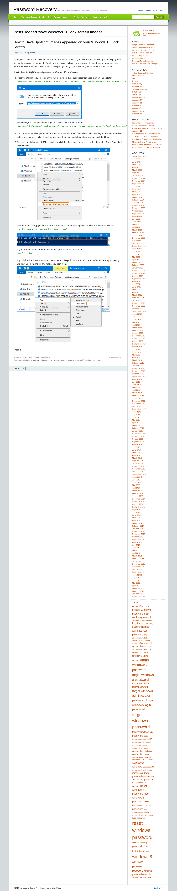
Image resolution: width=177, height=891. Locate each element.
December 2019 (138, 336)
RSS (155, 10)
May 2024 (136, 192)
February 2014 (138, 526)
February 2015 (138, 493)
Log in (161, 10)
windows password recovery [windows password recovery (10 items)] (138, 866)
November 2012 (138, 567)
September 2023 (139, 214)
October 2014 (137, 504)
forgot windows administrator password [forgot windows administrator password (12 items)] (142, 695)
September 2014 (139, 507)
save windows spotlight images (61, 360)
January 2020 (137, 333)
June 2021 (136, 287)
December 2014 (138, 499)
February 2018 (138, 396)
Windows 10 (45, 357)
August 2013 (137, 542)
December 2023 (138, 205)
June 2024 (136, 189)
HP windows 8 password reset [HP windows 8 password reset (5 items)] (142, 742)
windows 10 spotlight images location (89, 360)
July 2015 (136, 480)
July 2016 (136, 447)
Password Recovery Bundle (33, 17)
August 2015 (137, 477)
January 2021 (137, 300)
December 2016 (138, 434)
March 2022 (137, 262)
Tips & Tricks (34, 357)
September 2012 (139, 572)
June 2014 (136, 515)
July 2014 (136, 512)
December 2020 (138, 303)
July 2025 (136, 159)
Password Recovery (35, 9)
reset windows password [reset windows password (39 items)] (142, 830)
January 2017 (137, 431)
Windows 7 (136, 106)
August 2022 (137, 249)
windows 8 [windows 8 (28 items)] (142, 856)
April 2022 (136, 260)
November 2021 (138, 273)
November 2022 (138, 241)
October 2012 (137, 569)
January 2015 (137, 496)
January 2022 (137, 268)
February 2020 (138, 330)
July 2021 (136, 284)
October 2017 (137, 406)
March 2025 (137, 170)
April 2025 (136, 167)
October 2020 (137, 309)
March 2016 (137, 458)
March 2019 (137, 360)
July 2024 (136, 186)
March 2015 (137, 491)
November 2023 (138, 208)
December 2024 (138, 178)
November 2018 (138, 371)
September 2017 (139, 409)
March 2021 (137, 295)
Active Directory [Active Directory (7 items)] (140, 606)
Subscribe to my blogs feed (153, 33)
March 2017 (137, 425)
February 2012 (138, 591)
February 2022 (138, 265)
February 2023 (138, 232)
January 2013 (137, 561)
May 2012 (136, 583)
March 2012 (137, 588)
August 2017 (137, 412)
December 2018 (138, 368)
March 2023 (137, 230)
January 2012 (137, 594)
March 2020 (137, 328)
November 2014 (138, 501)
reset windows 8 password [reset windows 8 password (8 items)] (140, 797)
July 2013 (136, 545)
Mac (134, 78)
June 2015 (136, 483)
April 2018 (136, 390)
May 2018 (136, 387)
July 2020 (136, 317)
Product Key (137, 84)
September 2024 (139, 184)
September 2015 (139, 474)
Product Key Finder (81, 17)
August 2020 (137, 314)
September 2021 (139, 279)
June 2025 (136, 162)
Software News (138, 87)
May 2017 (136, 420)
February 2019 (138, 363)
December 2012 (138, 564)
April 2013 (136, 553)
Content (148, 10)
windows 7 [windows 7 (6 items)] (145, 851)
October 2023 (137, 211)
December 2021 (138, 271)
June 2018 (136, 385)
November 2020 (138, 306)
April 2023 (136, 227)
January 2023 (137, 235)
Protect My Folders (101, 17)
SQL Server (137, 92)
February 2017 (138, 428)
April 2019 (136, 357)
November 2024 (138, 181)
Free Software (138, 76)
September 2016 (139, 442)
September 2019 (139, 344)
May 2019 (136, 355)
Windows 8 (136, 108)
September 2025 (139, 156)
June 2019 (136, 352)
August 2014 (137, 510)
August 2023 (137, 216)
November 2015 (138, 469)
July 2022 (136, 251)
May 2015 (136, 485)
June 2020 (136, 319)
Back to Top (158, 888)
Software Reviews (139, 89)
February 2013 (138, 559)
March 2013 (137, 556)
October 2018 (137, 374)
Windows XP (137, 114)
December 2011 (138, 596)
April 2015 (136, 488)
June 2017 (136, 417)
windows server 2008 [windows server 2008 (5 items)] (141, 877)
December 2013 (138, 531)
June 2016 (136, 450)
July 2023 (136, 219)
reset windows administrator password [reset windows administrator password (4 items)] (140, 812)
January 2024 (137, 203)
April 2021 (136, 292)
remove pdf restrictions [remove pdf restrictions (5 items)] (142, 770)
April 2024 (136, 195)
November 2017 (138, 404)
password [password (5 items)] (144, 748)
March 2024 (137, 197)
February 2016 (138, 461)
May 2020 (136, 322)
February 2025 (138, 173)
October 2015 (137, 472)
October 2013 (137, 537)
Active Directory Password (142, 73)
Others (24, 357)
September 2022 (139, 246)
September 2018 (139, 376)
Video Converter (138, 97)
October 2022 (137, 243)
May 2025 (136, 165)
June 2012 (136, 580)
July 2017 (136, 415)
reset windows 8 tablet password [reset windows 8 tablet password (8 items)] (141, 805)
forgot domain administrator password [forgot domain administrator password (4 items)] (140, 637)
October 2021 (137, 276)
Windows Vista (138, 111)
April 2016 (136, 455)
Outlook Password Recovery (143, 47)
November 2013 (138, 534)
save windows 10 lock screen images (33, 360)
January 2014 (137, 529)
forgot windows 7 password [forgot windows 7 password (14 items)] (141, 665)
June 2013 (136, 548)
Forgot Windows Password (143, 45)
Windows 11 (137, 103)
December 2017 (138, 401)
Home (140, 10)
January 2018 (137, 398)
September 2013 (139, 540)
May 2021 (136, 290)
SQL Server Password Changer (145, 64)
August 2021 (137, 281)
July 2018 (136, 382)
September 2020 (139, 311)
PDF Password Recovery (142, 53)
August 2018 (137, 379)
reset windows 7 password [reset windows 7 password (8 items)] (139, 790)
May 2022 (136, 257)
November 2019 (138, 339)
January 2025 (137, 175)
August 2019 (137, 347)
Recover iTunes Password (142, 61)
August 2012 (137, 575)
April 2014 (136, 520)
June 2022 (136, 254)
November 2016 (138, 436)
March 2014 (137, 523)
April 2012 (136, 586)
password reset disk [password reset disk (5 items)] (141, 751)
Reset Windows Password (59, 17)
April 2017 (136, 423)
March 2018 (137, 393)
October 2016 (137, 439)
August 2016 (137, 444)
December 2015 (138, 466)
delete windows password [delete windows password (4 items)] (142, 620)
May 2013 (136, 550)
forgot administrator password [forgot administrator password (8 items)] (140, 630)
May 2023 (136, 224)
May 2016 (136, 452)
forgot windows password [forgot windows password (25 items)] (141, 720)
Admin (32, 53)
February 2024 (138, 200)
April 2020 (136, 325)
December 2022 (138, 238)
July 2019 (136, 349)
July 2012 (136, 578)
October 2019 (137, 341)
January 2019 (137, 366)
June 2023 (136, 222)
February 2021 (138, 298)
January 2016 (137, 463)
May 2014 (136, 518)
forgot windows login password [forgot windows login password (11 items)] (143, 705)
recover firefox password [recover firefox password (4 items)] (141, 757)
